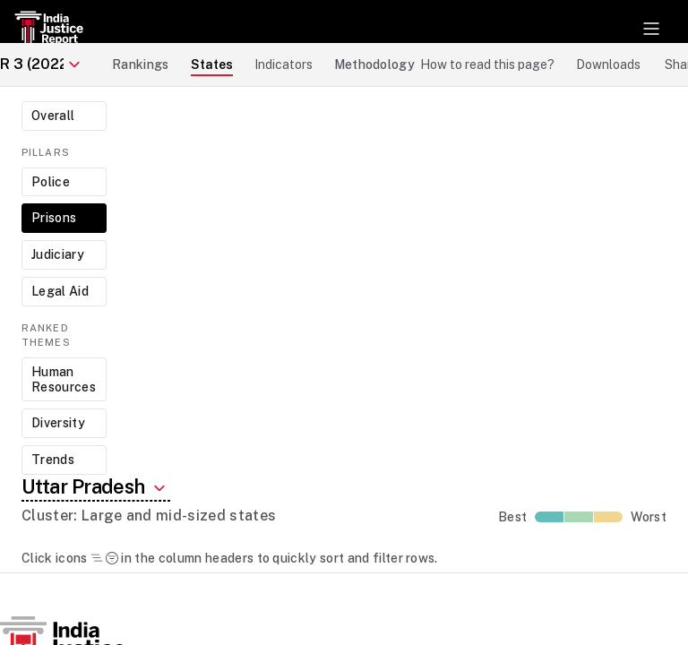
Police (50, 182)
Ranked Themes (46, 335)
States (212, 64)
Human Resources (63, 379)
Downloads (608, 64)
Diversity (58, 423)
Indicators (283, 64)
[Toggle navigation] (651, 28)
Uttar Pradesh (96, 487)
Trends (52, 459)
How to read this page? (487, 64)
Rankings (140, 64)
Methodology (375, 64)
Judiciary (57, 254)
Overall (52, 115)
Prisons (53, 218)
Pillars (46, 152)
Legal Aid (60, 291)
